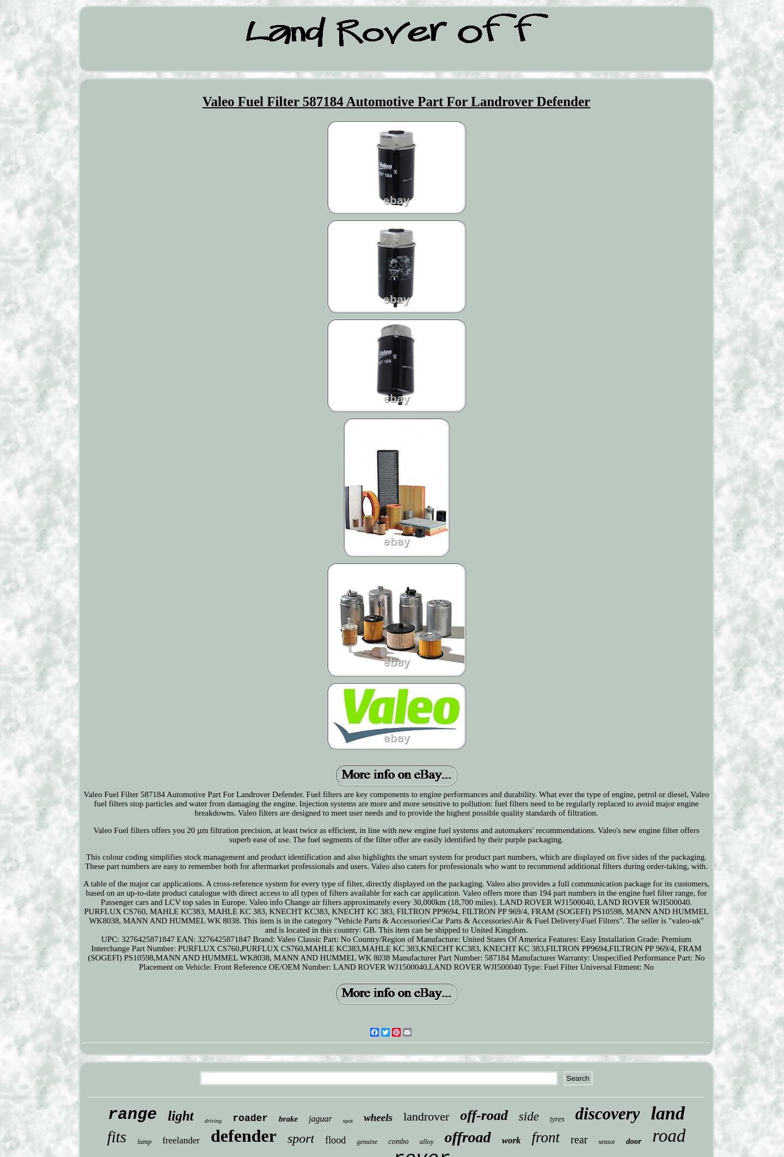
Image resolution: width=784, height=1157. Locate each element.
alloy (427, 1141)
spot (348, 1120)
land (667, 1113)
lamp (144, 1141)
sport (300, 1138)
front (546, 1137)
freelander (181, 1140)
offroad (468, 1137)
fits (116, 1137)
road (668, 1136)
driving (213, 1120)
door (633, 1141)
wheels (378, 1117)
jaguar (320, 1118)
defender (244, 1136)
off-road (484, 1115)
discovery (607, 1113)
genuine (367, 1142)
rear (579, 1140)
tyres (557, 1119)
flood (335, 1140)
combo (398, 1141)
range (132, 1114)
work (511, 1140)
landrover (426, 1116)
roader (250, 1118)
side (529, 1116)
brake (288, 1119)
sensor (606, 1142)
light (180, 1116)
